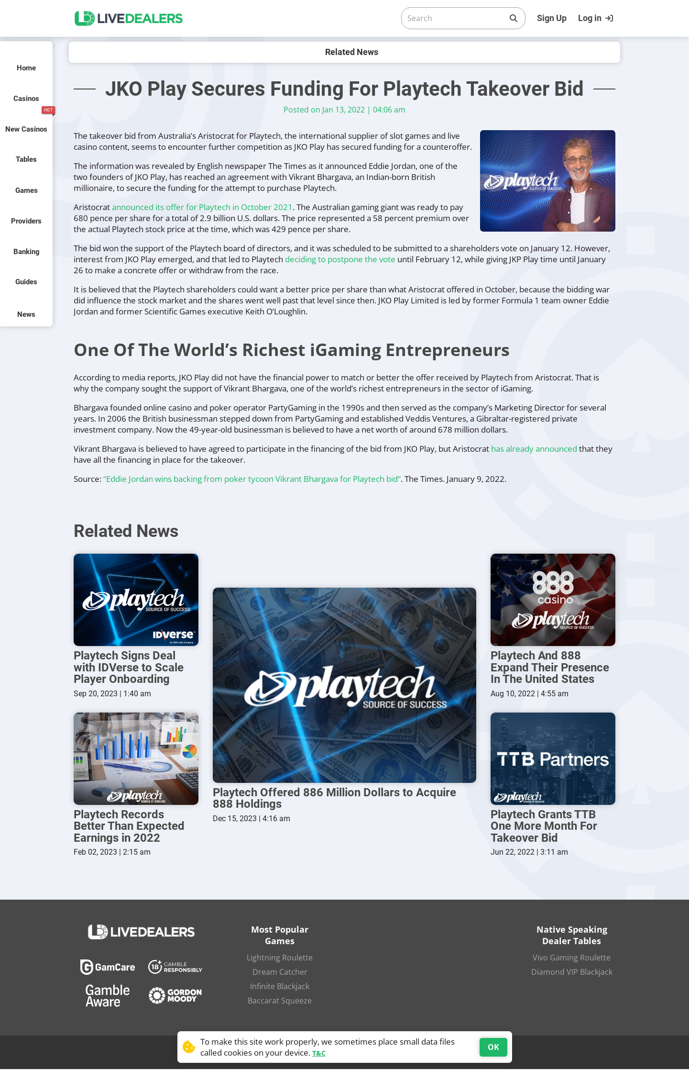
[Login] (596, 18)
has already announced (534, 448)
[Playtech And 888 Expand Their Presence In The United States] (553, 600)
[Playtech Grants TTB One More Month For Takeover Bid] (553, 760)
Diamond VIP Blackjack (571, 973)
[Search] (455, 18)
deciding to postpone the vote (340, 259)
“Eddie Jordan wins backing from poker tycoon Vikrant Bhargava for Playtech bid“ (252, 478)
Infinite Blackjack (279, 987)
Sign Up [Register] (552, 18)
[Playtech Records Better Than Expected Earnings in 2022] (136, 760)
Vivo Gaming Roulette (572, 958)
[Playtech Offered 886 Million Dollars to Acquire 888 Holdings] (344, 686)
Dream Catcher (279, 973)
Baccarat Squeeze (280, 1001)
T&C (319, 1053)
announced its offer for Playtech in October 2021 (202, 206)
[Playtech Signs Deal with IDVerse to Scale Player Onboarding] (136, 600)
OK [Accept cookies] (493, 1047)
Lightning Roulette (280, 958)
